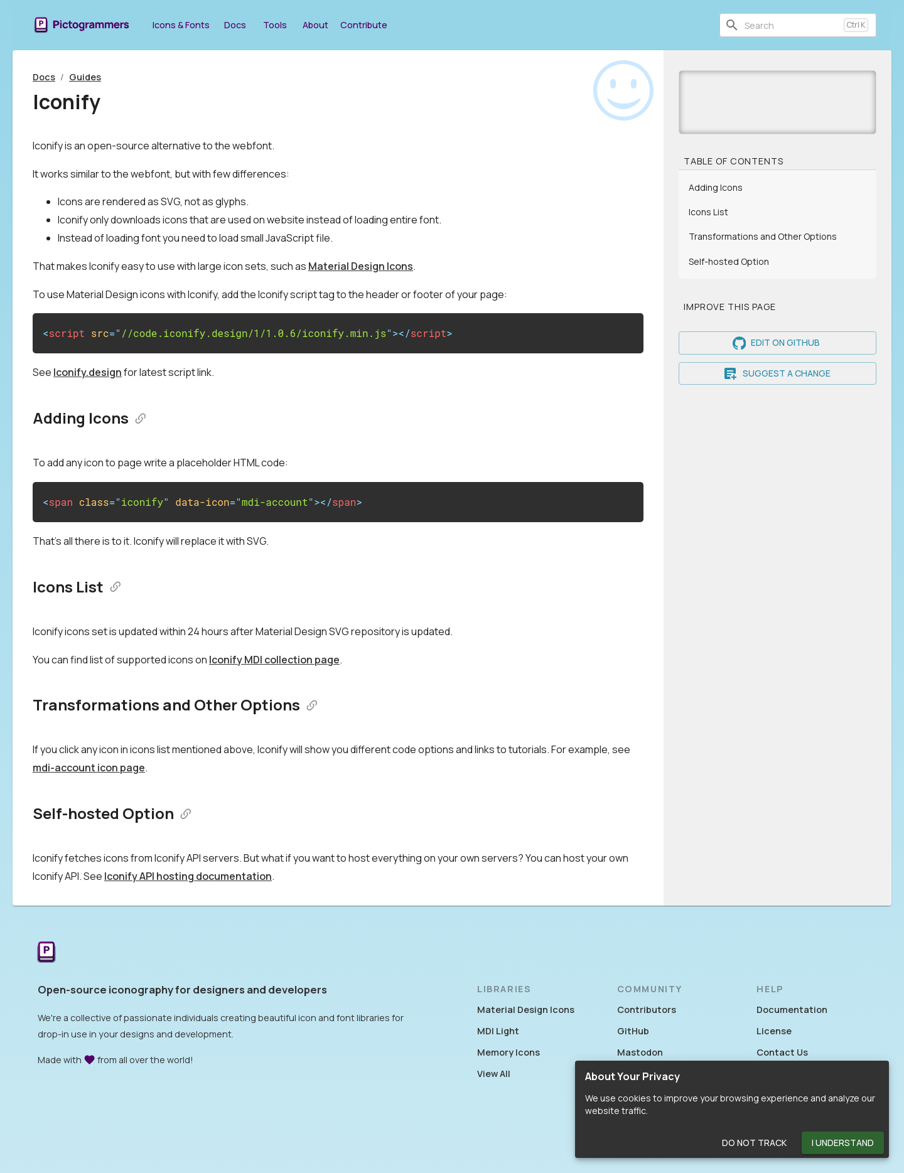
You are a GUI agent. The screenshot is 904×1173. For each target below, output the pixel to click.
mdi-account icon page (89, 767)
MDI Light (498, 1031)
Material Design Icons (360, 266)
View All (493, 1073)
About (315, 24)
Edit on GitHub (777, 343)
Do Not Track (754, 1143)
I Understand (843, 1143)
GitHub (633, 1031)
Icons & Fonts (181, 24)
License (774, 1031)
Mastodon (640, 1052)
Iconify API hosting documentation (188, 876)
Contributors (646, 1009)
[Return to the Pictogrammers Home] (46, 953)
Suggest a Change (777, 374)
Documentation (791, 1009)
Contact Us (782, 1052)
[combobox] (792, 25)
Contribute (363, 24)
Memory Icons (508, 1052)
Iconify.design (87, 372)
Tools (275, 24)
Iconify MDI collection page (274, 660)
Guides (85, 77)
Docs (235, 24)
